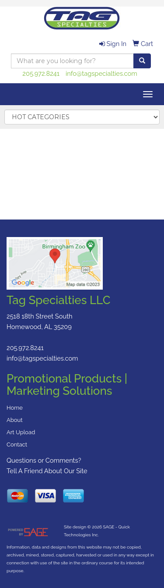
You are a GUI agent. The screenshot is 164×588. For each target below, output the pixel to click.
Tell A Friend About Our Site (47, 471)
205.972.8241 (40, 73)
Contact (17, 444)
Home (15, 407)
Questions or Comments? (44, 460)
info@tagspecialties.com (101, 73)
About (15, 420)
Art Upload (21, 432)
